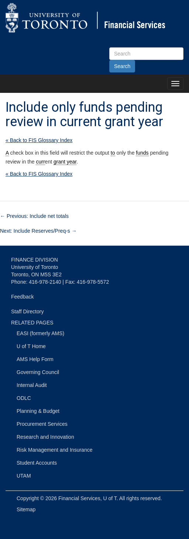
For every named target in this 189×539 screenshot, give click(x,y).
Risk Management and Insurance (54, 450)
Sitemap (26, 509)
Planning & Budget (38, 411)
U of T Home (31, 346)
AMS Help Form (35, 359)
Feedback (22, 297)
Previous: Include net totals (34, 216)
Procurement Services (42, 424)
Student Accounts (37, 463)
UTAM (24, 476)
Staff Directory (27, 311)
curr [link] (40, 162)
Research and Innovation (45, 437)
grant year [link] (65, 162)
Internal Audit (32, 385)
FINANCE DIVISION (34, 260)
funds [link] (142, 153)
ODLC (24, 398)
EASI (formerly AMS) (40, 333)
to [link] (113, 153)
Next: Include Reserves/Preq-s (38, 231)
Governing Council (38, 372)
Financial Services (79, 498)
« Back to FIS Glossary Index (39, 140)
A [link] (7, 153)
